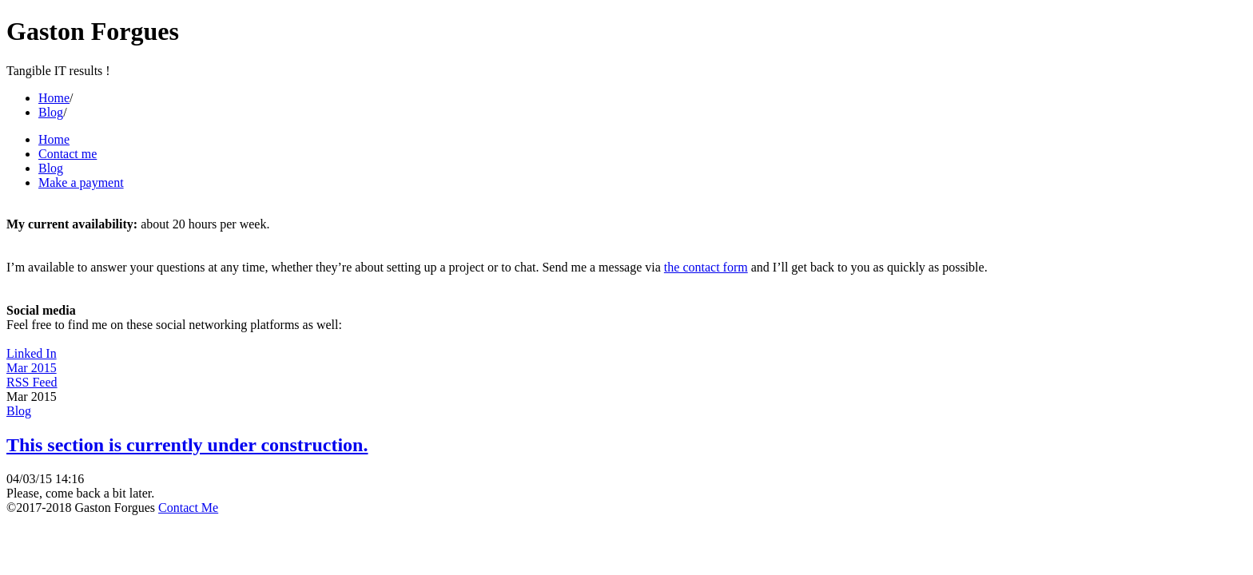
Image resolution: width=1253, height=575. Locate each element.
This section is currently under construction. (187, 444)
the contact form (706, 267)
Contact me (67, 154)
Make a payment (81, 182)
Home (54, 98)
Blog (50, 112)
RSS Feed (32, 382)
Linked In (31, 353)
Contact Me (188, 507)
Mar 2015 (31, 368)
